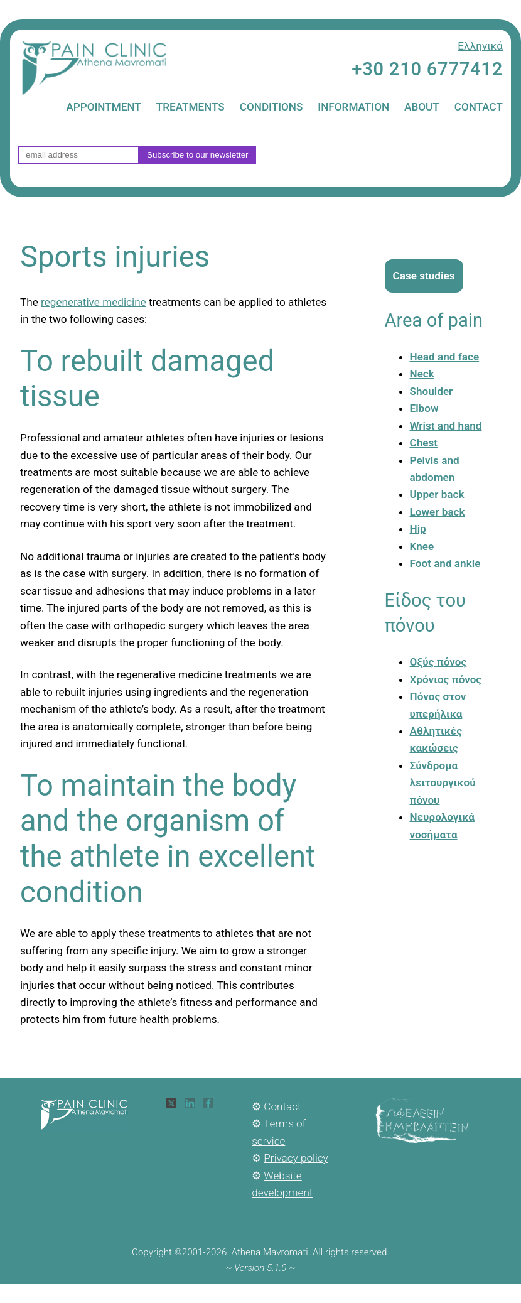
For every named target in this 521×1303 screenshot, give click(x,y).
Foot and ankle (445, 563)
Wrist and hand (446, 425)
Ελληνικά (480, 46)
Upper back (437, 494)
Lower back (437, 512)
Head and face (445, 356)
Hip (418, 528)
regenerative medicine (93, 302)
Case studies (424, 275)
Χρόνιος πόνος (446, 679)
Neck (422, 373)
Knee (422, 546)
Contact (282, 1106)
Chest (424, 442)
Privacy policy (296, 1158)
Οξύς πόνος (438, 662)
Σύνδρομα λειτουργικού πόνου (443, 782)
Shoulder (431, 391)
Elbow (424, 408)
